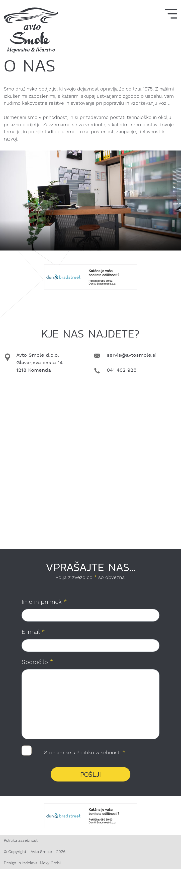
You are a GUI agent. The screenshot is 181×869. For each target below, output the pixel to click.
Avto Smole (41, 852)
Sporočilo (37, 663)
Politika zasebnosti (21, 841)
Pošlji (90, 774)
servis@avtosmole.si (131, 355)
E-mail (33, 632)
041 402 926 (121, 370)
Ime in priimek (44, 602)
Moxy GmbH (51, 863)
